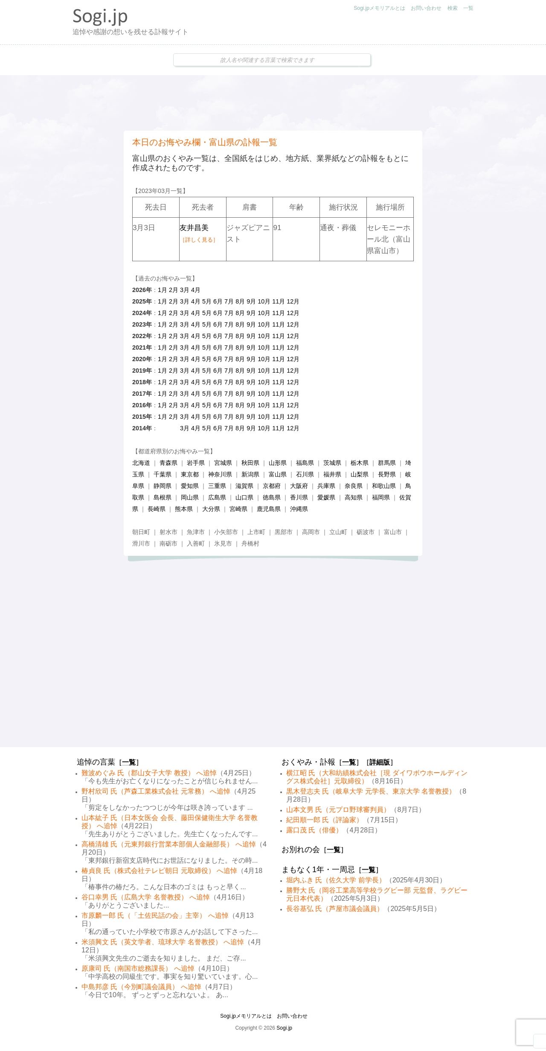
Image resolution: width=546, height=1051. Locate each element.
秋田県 (250, 462)
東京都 (190, 474)
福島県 (305, 462)
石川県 (305, 474)
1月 (162, 289)
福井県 (332, 474)
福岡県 (381, 497)
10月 (264, 301)
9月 (251, 301)
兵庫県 (326, 485)
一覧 (468, 8)
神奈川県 (220, 474)
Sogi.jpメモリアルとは (379, 8)
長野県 (387, 474)
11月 (278, 301)
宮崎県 (238, 508)
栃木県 (360, 462)
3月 (184, 289)
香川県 (299, 497)
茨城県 (332, 462)
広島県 (217, 497)
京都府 (272, 485)
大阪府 (299, 485)
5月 (207, 301)
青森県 (168, 462)
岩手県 (196, 462)
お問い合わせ (426, 8)
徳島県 (272, 497)
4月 (195, 289)
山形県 (278, 462)
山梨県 (360, 474)
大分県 (211, 508)
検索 (452, 8)
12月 (293, 301)
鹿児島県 (269, 508)
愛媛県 (326, 497)
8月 (240, 301)
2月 (173, 289)
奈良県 (354, 485)
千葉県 (162, 474)
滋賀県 (244, 485)
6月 (218, 301)
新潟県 (250, 474)
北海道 (141, 462)
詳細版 (379, 762)
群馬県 (387, 462)
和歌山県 (384, 485)
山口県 (244, 497)
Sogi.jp (284, 1028)
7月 (229, 301)
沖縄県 (299, 508)
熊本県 (184, 508)
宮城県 (223, 462)
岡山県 (190, 497)
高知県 (354, 497)
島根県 (162, 497)
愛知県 (190, 485)
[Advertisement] (273, 103)
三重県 (217, 485)
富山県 (278, 474)
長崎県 (157, 508)
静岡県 (162, 485)
